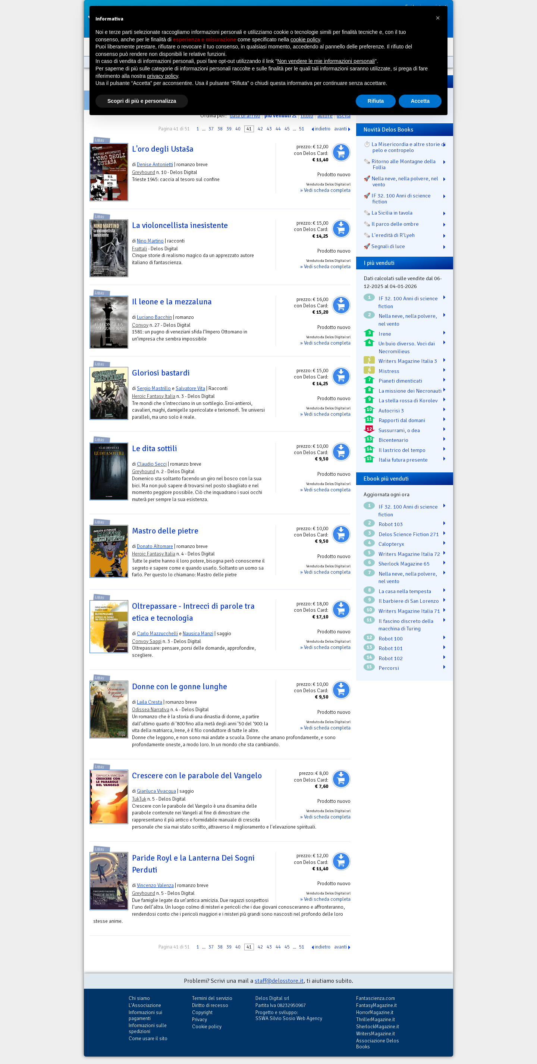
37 (211, 129)
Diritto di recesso (210, 1005)
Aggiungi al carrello (341, 152)
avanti (340, 129)
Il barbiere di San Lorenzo (409, 601)
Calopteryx (391, 544)
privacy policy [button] (162, 76)
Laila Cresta (149, 702)
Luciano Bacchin (154, 317)
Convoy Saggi (146, 641)
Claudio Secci (152, 464)
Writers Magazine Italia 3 (408, 361)
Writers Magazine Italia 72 (409, 554)
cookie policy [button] (305, 39)
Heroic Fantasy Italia (153, 396)
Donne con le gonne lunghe (179, 686)
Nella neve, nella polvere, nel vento (408, 320)
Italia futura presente (403, 459)
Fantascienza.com (375, 998)
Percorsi (389, 668)
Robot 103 (391, 524)
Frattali (139, 249)
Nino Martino (150, 241)
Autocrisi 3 (391, 410)
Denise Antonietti (155, 164)
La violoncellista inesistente (180, 225)
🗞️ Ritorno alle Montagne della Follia (400, 164)
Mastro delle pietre (165, 531)
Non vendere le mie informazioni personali (325, 61)
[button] (438, 18)
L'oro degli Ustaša (163, 149)
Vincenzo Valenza (155, 885)
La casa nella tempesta (405, 591)
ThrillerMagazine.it (375, 1019)
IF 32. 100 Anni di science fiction (408, 302)
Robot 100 (391, 638)
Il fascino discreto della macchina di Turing (406, 625)
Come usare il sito (148, 1038)
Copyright (202, 1012)
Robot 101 (391, 648)
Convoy (140, 325)
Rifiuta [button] (376, 101)
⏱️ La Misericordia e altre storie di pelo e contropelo (405, 147)
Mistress (389, 371)
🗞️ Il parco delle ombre (391, 224)
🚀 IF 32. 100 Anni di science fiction (397, 199)
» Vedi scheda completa (325, 190)
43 (269, 129)
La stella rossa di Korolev (408, 400)
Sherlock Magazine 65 (404, 563)
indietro (322, 129)
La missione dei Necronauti (410, 390)
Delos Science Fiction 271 (409, 534)
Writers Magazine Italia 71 (409, 611)
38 (220, 129)
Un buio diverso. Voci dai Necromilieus (407, 347)
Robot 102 (391, 658)
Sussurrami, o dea (399, 430)
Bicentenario (393, 440)
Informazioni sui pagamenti (145, 1015)
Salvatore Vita (190, 388)
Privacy (199, 1019)
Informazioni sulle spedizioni (148, 1028)
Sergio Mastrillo (154, 388)
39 (229, 129)
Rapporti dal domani (402, 420)
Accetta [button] (420, 101)
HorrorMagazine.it (374, 1012)
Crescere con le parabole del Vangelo (197, 775)
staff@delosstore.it (279, 981)
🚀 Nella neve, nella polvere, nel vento (401, 181)
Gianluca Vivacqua (156, 791)
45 (287, 129)
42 (260, 129)
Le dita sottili (154, 448)
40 (238, 129)
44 (278, 129)
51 (301, 129)
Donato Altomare (155, 546)
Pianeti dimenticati (400, 380)
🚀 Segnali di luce (384, 246)
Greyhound (143, 172)
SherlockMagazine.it (377, 1026)
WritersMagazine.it (375, 1033)
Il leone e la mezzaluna (172, 302)
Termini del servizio (212, 998)
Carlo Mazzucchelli (157, 633)
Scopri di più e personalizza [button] (141, 101)
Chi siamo (139, 998)
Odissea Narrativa (150, 709)
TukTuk (139, 799)
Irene (385, 333)
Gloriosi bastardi (161, 373)
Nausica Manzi (198, 633)
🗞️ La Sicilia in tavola (388, 213)
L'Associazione (145, 1005)
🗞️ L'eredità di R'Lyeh (389, 235)
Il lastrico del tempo (402, 450)
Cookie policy (207, 1026)
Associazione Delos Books (377, 1044)
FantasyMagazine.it (376, 1005)
